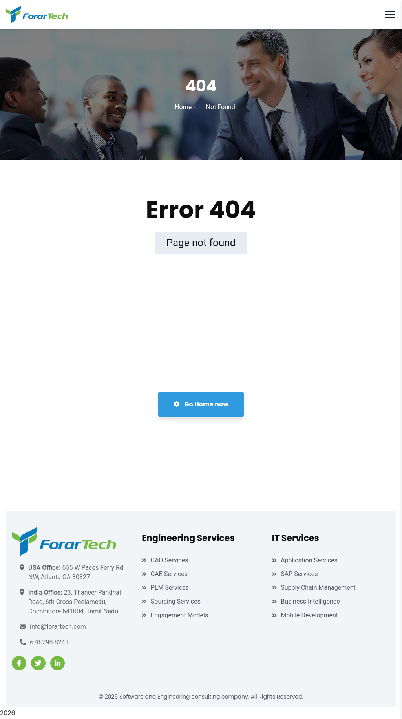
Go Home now (201, 404)
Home (183, 107)
